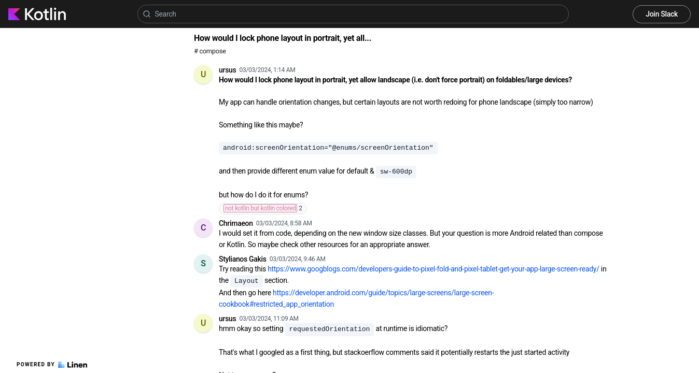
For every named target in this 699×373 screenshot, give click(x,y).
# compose (210, 51)
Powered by (52, 365)
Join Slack (662, 14)
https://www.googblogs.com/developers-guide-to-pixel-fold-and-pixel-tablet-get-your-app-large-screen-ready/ (433, 269)
